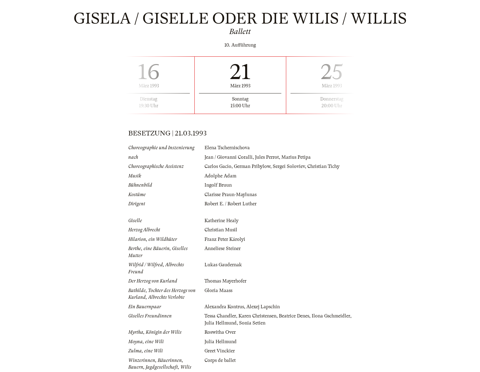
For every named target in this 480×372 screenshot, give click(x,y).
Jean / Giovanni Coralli (228, 157)
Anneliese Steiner (222, 248)
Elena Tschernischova (227, 147)
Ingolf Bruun (218, 185)
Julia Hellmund (220, 323)
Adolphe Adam (220, 176)
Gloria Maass (218, 290)
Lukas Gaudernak (223, 265)
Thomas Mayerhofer (225, 281)
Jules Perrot (267, 157)
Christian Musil (220, 230)
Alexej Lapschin (263, 306)
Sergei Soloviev (289, 166)
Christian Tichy (323, 166)
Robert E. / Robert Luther (230, 204)
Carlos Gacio (217, 166)
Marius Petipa (296, 157)
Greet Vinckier (219, 351)
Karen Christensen (257, 316)
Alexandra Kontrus (224, 306)
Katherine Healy (221, 220)
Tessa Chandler (220, 316)
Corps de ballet (220, 360)
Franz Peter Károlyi (224, 239)
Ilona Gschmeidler (331, 316)
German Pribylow (252, 166)
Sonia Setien (252, 323)
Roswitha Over (220, 332)
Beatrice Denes (294, 316)
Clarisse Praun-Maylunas (230, 194)
